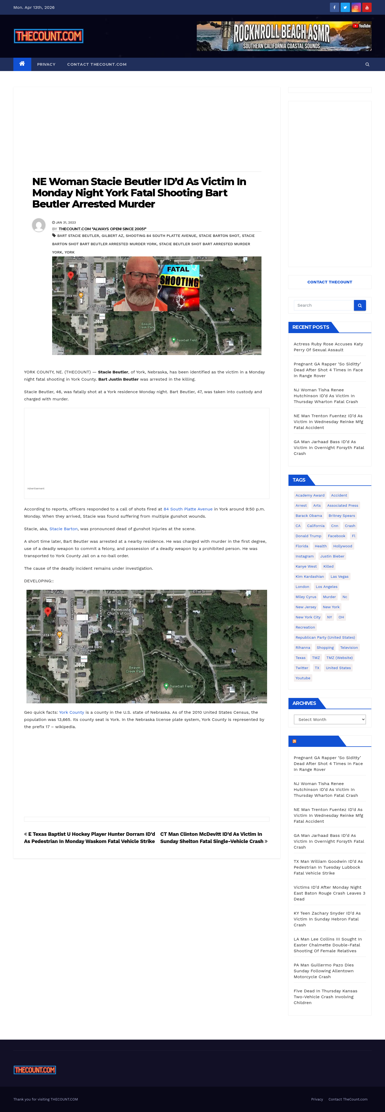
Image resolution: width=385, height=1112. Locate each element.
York (70, 252)
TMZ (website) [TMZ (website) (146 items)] (339, 658)
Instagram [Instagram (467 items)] (305, 556)
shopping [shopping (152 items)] (325, 647)
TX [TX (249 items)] (317, 668)
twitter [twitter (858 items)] (302, 668)
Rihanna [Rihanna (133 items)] (303, 647)
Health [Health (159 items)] (321, 546)
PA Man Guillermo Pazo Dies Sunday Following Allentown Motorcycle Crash (324, 970)
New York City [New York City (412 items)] (308, 617)
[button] (367, 64)
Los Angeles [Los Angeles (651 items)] (326, 586)
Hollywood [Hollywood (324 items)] (342, 546)
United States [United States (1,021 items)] (338, 668)
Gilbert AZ (112, 235)
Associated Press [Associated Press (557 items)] (342, 505)
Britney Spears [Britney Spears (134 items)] (342, 515)
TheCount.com (316, 741)
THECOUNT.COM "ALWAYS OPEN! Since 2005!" (103, 229)
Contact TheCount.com (96, 64)
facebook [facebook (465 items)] (336, 536)
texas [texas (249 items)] (301, 658)
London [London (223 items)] (302, 586)
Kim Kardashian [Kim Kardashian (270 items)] (310, 576)
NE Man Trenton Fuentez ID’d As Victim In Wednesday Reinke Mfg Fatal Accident (328, 421)
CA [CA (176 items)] (298, 526)
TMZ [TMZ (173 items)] (316, 658)
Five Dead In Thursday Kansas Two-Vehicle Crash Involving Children (325, 996)
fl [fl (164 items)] (353, 536)
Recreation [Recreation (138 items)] (305, 627)
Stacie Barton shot (219, 235)
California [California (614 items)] (316, 526)
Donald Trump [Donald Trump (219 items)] (309, 536)
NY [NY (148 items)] (329, 617)
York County (71, 712)
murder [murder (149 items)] (329, 597)
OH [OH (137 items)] (341, 617)
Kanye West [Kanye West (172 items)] (306, 566)
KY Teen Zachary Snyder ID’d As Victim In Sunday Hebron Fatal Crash (327, 919)
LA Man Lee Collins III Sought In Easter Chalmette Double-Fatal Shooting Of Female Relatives (328, 945)
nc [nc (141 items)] (344, 597)
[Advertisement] (146, 129)
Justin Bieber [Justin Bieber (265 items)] (332, 556)
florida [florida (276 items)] (302, 546)
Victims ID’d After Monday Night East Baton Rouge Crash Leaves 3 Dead (329, 893)
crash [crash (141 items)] (350, 526)
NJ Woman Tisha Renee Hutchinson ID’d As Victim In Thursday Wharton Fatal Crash (326, 395)
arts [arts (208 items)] (317, 505)
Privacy (46, 64)
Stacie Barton (63, 528)
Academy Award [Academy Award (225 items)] (310, 495)
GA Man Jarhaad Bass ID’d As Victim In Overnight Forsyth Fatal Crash (329, 447)
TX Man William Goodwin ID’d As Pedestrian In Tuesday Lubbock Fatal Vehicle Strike (328, 867)
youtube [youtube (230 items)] (303, 678)
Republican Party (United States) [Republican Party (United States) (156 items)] (325, 637)
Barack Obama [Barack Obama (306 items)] (309, 515)
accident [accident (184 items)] (339, 495)
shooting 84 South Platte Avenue (161, 235)
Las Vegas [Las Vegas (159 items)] (339, 576)
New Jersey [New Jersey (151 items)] (306, 607)
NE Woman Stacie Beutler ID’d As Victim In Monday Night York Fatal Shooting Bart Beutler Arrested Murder (139, 192)
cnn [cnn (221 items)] (334, 526)
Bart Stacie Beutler (78, 235)
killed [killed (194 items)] (328, 566)
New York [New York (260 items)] (331, 607)
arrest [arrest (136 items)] (301, 505)
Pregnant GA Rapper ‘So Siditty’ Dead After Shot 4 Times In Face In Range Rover (328, 369)
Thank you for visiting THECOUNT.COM (45, 1099)
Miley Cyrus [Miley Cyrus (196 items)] (306, 597)
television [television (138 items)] (349, 647)
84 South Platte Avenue (188, 509)
